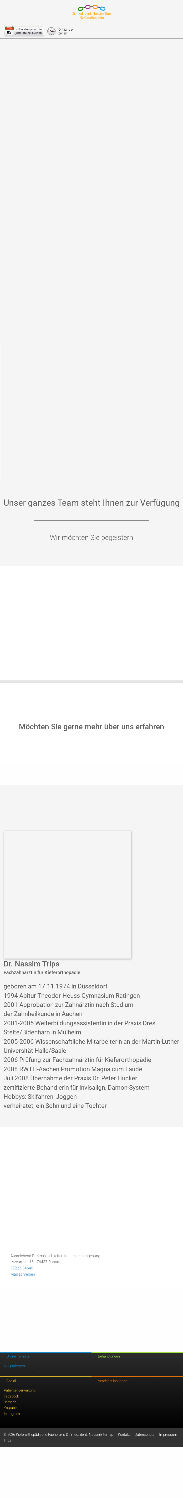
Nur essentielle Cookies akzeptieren (91, 79)
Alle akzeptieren (91, 52)
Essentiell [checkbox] (49, 39)
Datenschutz (136, 100)
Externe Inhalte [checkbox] (77, 39)
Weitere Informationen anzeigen (91, 89)
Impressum (117, 100)
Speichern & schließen (91, 65)
